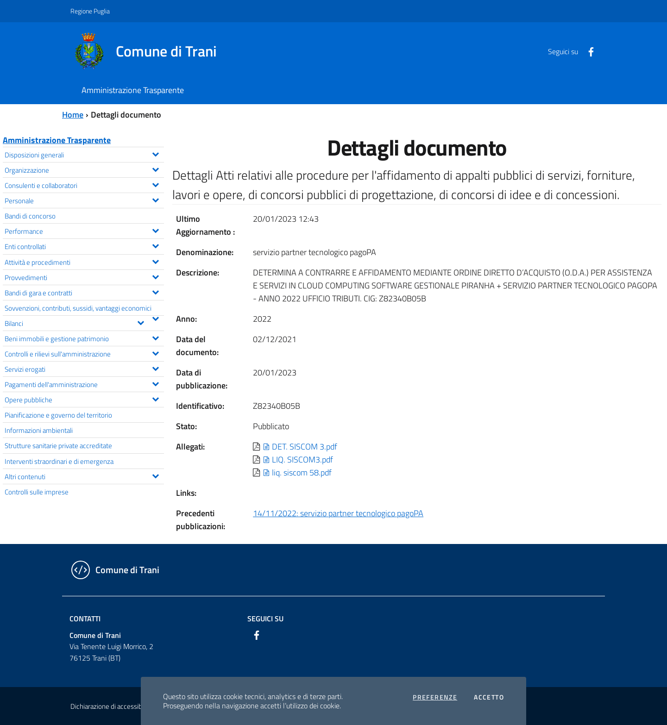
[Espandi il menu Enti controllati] (155, 244)
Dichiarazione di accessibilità (111, 706)
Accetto (489, 697)
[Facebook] (587, 50)
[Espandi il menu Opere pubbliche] (155, 398)
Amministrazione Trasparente (57, 140)
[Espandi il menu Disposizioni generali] (155, 153)
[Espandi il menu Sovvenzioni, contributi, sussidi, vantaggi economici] (155, 317)
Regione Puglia (90, 11)
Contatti (85, 618)
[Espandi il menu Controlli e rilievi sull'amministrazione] (155, 352)
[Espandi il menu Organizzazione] (155, 168)
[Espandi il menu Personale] (155, 199)
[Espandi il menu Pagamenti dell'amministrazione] (155, 382)
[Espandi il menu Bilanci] (140, 321)
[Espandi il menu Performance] (155, 229)
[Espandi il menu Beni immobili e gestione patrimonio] (155, 337)
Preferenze (435, 697)
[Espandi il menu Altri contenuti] (155, 475)
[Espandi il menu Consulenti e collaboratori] (155, 183)
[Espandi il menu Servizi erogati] (155, 367)
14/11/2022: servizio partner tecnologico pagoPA (338, 513)
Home (72, 114)
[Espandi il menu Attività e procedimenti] (155, 260)
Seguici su (265, 618)
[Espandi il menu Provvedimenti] (155, 275)
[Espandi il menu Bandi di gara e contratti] (155, 291)
